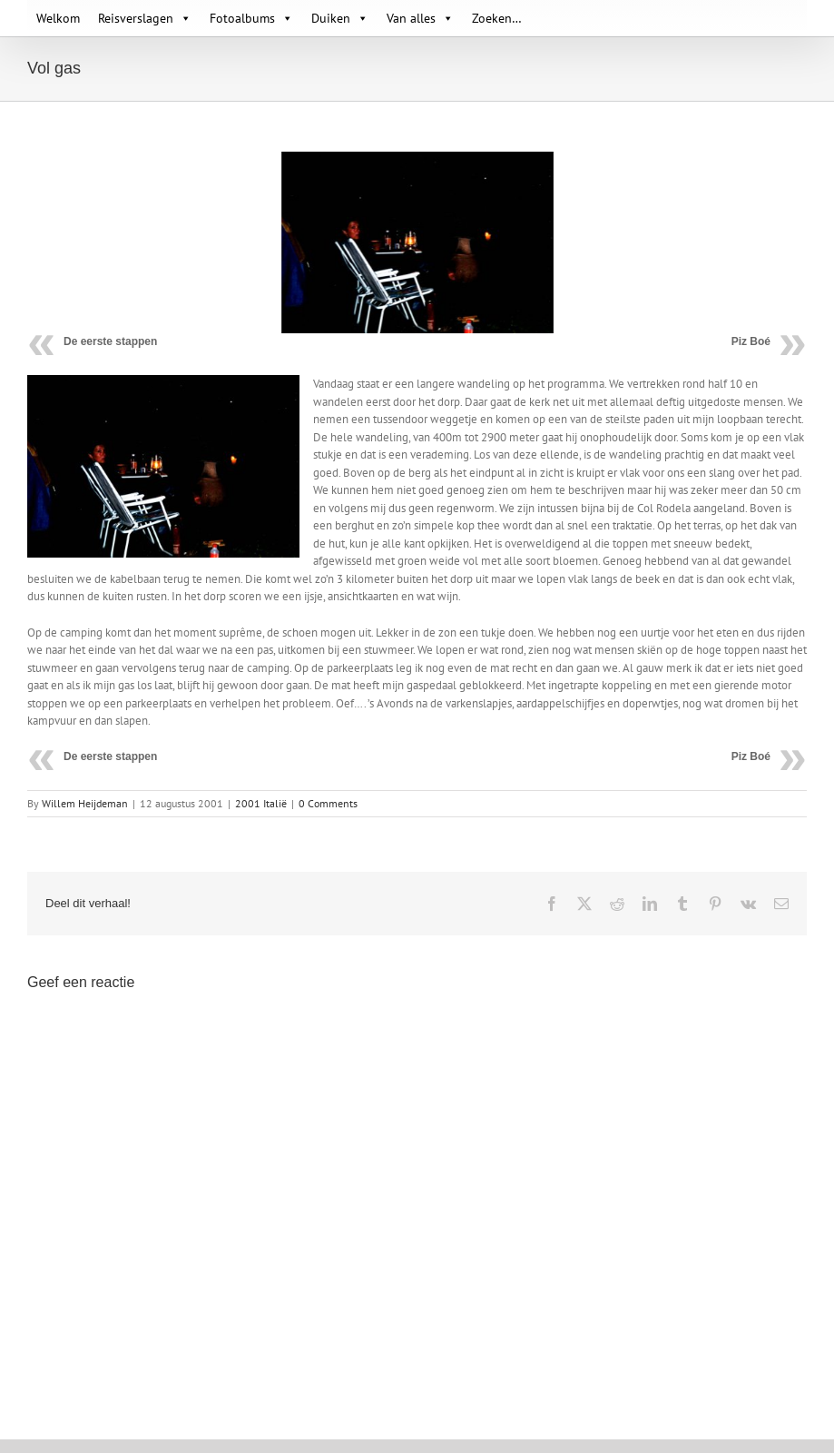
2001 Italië (261, 803)
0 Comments (328, 803)
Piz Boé (750, 341)
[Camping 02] (417, 242)
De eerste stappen (110, 341)
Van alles (420, 18)
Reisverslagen (144, 18)
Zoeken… (497, 18)
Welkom (58, 18)
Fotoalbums (251, 18)
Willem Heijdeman (85, 803)
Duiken (339, 18)
